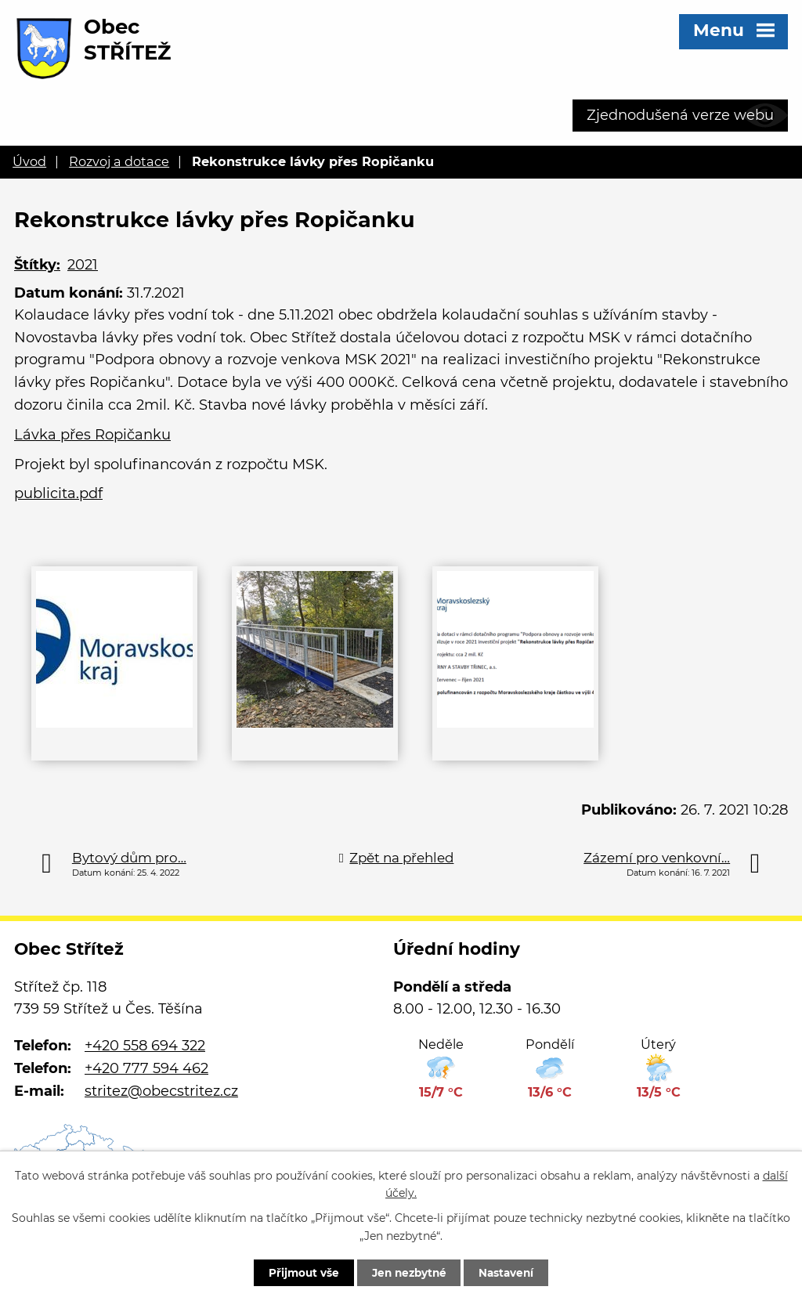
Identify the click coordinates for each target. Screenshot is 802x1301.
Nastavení (512, 1272)
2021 (82, 264)
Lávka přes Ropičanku (92, 434)
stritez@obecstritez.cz (161, 1091)
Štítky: (37, 264)
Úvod (29, 161)
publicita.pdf (58, 493)
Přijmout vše (297, 1272)
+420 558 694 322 (145, 1045)
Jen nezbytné (408, 1272)
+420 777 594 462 (146, 1068)
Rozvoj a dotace (119, 161)
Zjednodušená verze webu (680, 115)
